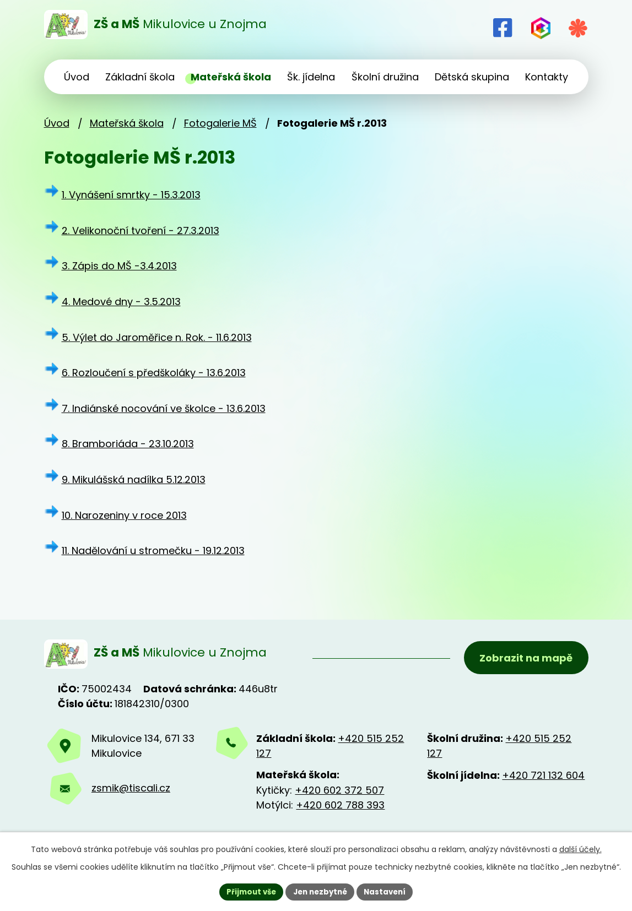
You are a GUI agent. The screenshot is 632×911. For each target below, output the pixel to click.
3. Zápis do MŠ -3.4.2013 (119, 266)
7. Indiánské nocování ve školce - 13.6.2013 (164, 408)
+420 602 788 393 (340, 808)
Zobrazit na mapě (524, 659)
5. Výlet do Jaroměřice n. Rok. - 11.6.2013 (157, 337)
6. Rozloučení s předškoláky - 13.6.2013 (154, 372)
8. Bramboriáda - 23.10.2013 (128, 444)
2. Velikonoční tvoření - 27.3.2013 (140, 230)
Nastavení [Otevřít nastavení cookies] (389, 891)
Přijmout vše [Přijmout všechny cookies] (248, 891)
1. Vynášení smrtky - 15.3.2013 (131, 195)
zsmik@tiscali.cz (130, 791)
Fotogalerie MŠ (220, 123)
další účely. (580, 848)
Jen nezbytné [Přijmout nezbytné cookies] (320, 891)
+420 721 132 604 (543, 778)
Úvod (56, 123)
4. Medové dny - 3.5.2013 (121, 301)
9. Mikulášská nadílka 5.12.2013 (134, 479)
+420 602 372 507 (339, 793)
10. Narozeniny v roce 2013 (124, 515)
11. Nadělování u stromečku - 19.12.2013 (153, 550)
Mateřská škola (127, 123)
